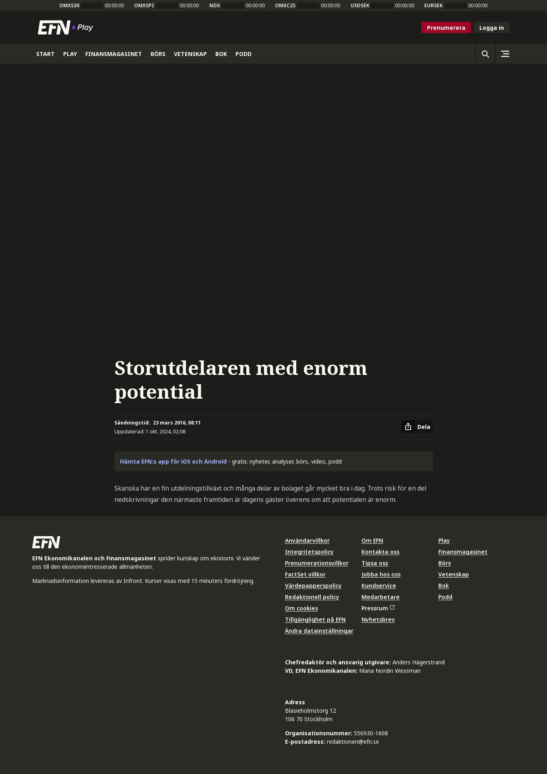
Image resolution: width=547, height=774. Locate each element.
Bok (443, 585)
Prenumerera (446, 27)
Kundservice (378, 585)
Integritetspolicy (309, 552)
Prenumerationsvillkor (317, 563)
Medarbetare (380, 597)
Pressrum (377, 608)
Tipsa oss (374, 563)
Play (444, 540)
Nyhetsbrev (378, 619)
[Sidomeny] (505, 54)
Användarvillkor (307, 540)
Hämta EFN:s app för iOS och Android (173, 461)
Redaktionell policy (312, 597)
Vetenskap (453, 574)
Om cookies (301, 608)
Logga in (491, 27)
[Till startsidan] (67, 27)
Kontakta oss (380, 552)
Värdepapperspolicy (313, 585)
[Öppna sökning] (485, 54)
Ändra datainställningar (319, 631)
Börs (444, 563)
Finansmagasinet (462, 552)
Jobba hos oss (380, 574)
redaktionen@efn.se (353, 741)
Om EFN (372, 540)
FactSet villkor (305, 574)
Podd (445, 597)
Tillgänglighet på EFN (315, 619)
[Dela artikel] (417, 426)
